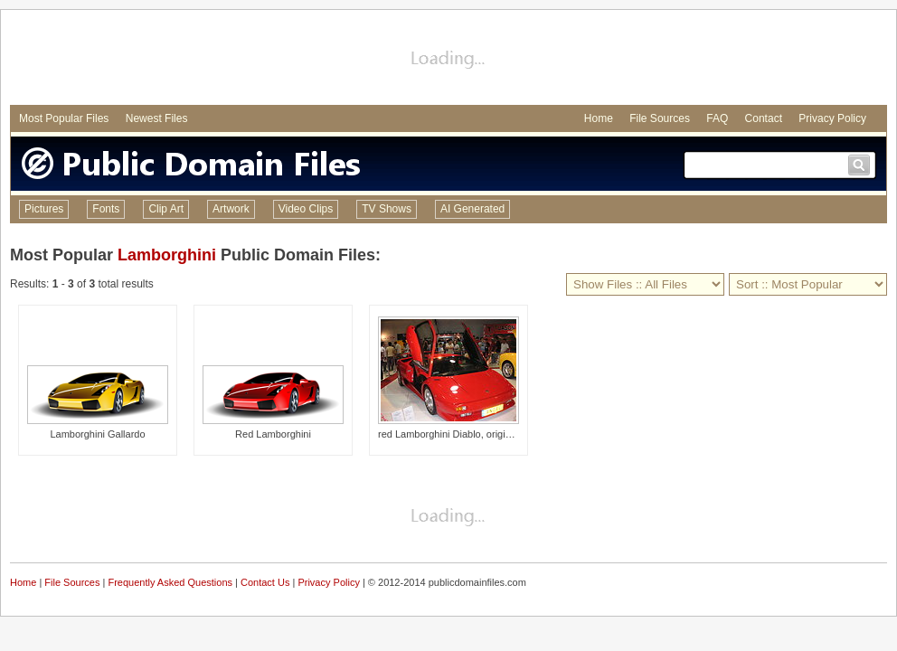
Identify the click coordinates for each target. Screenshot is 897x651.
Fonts (105, 209)
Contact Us (265, 582)
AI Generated (472, 209)
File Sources (659, 118)
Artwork (231, 209)
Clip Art (166, 209)
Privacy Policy (832, 118)
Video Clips (306, 209)
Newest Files (157, 118)
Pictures (43, 209)
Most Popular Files (64, 118)
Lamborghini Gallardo (97, 434)
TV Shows (386, 209)
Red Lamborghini (273, 434)
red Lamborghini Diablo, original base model (475, 434)
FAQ (717, 118)
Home (598, 118)
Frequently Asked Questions (170, 582)
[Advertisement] (448, 59)
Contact (763, 118)
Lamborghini (167, 255)
